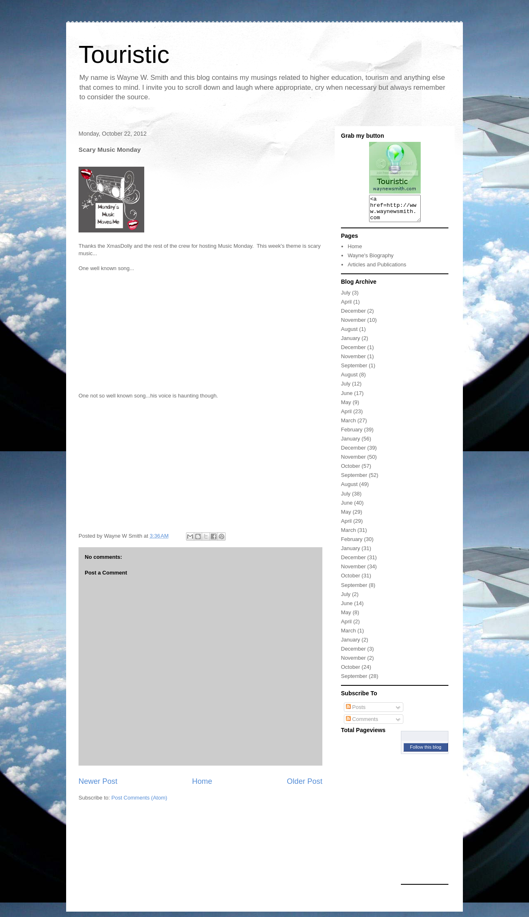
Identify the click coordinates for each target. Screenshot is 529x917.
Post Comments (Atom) (139, 798)
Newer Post (98, 781)
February (351, 434)
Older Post (304, 781)
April (346, 307)
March (348, 425)
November (353, 325)
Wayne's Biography (370, 260)
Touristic (124, 54)
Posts (356, 712)
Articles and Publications (377, 269)
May (346, 407)
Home (202, 781)
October (350, 471)
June (347, 398)
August (349, 334)
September (354, 370)
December (353, 316)
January (350, 343)
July (345, 297)
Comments (362, 724)
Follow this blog (425, 751)
